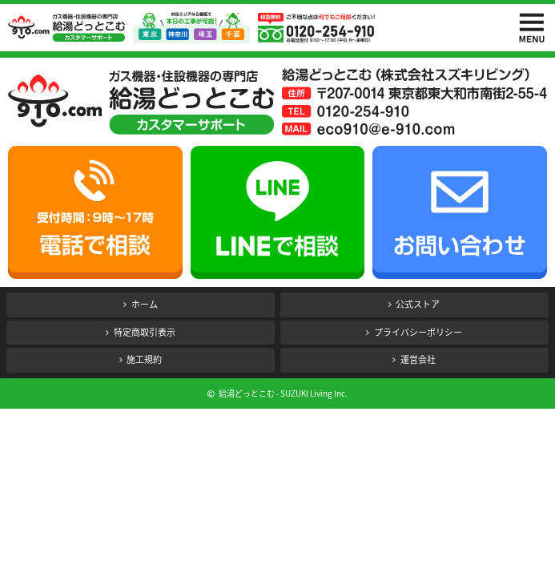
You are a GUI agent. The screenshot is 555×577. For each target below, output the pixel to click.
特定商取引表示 (144, 332)
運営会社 (418, 359)
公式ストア (418, 304)
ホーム (144, 304)
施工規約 (144, 359)
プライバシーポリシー (418, 332)
